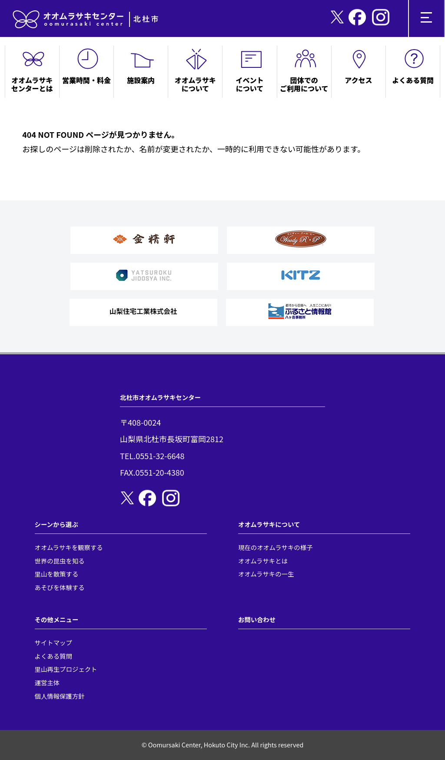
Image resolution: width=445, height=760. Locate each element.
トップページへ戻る (57, 162)
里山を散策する (57, 573)
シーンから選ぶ (56, 524)
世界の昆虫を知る (60, 560)
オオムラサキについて (269, 524)
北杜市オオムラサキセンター (160, 397)
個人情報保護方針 (60, 695)
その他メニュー (57, 619)
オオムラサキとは (263, 560)
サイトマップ (53, 642)
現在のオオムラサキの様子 (275, 547)
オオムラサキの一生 (266, 573)
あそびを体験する (60, 587)
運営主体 (47, 682)
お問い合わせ (257, 619)
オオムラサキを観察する (69, 547)
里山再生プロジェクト (66, 668)
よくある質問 (53, 655)
